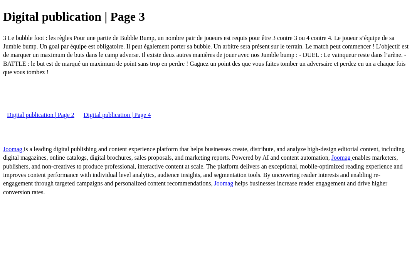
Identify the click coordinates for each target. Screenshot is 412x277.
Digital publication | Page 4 (117, 115)
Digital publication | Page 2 (40, 115)
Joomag (13, 149)
